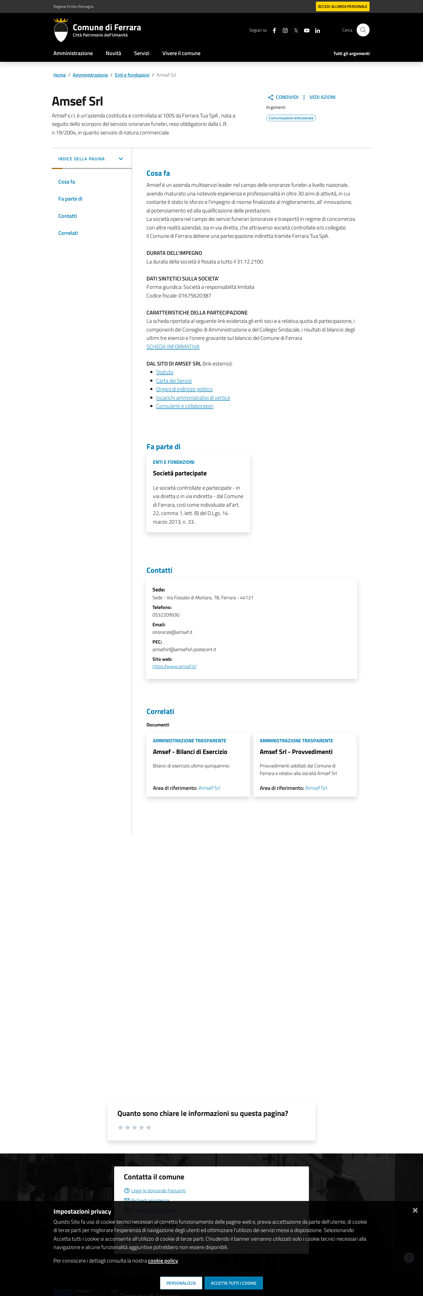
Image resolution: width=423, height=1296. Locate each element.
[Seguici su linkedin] (315, 30)
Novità (113, 53)
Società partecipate (180, 473)
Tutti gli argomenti (351, 53)
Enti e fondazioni (132, 75)
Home (59, 75)
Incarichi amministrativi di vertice (193, 397)
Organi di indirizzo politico (184, 389)
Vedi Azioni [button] (318, 97)
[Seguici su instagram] (283, 30)
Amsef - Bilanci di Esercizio (190, 751)
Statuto (164, 372)
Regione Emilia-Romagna (73, 6)
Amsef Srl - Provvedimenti (296, 751)
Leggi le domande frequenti (155, 1190)
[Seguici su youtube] (304, 30)
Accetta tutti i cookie (234, 1283)
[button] (92, 159)
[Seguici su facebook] (272, 30)
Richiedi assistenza (146, 1200)
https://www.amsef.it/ (174, 666)
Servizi (141, 53)
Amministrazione (73, 53)
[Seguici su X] (293, 30)
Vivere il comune (181, 53)
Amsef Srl (209, 788)
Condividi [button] (283, 97)
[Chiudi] (415, 1209)
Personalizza (181, 1283)
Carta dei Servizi (174, 380)
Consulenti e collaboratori (184, 406)
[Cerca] (363, 29)
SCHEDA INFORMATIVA (173, 346)
